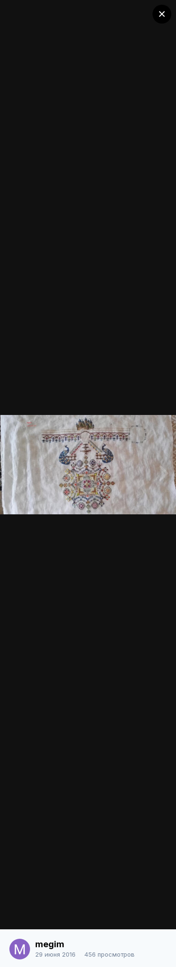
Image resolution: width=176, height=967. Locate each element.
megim (49, 944)
